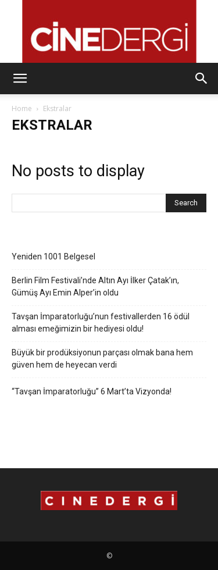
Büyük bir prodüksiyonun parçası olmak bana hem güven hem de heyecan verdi (102, 358)
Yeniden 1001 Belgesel (53, 256)
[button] (19, 78)
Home (22, 108)
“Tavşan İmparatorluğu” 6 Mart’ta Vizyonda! (91, 391)
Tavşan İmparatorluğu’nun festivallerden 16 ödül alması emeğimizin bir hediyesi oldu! (101, 322)
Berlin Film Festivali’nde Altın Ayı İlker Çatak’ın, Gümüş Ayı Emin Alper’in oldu (95, 286)
